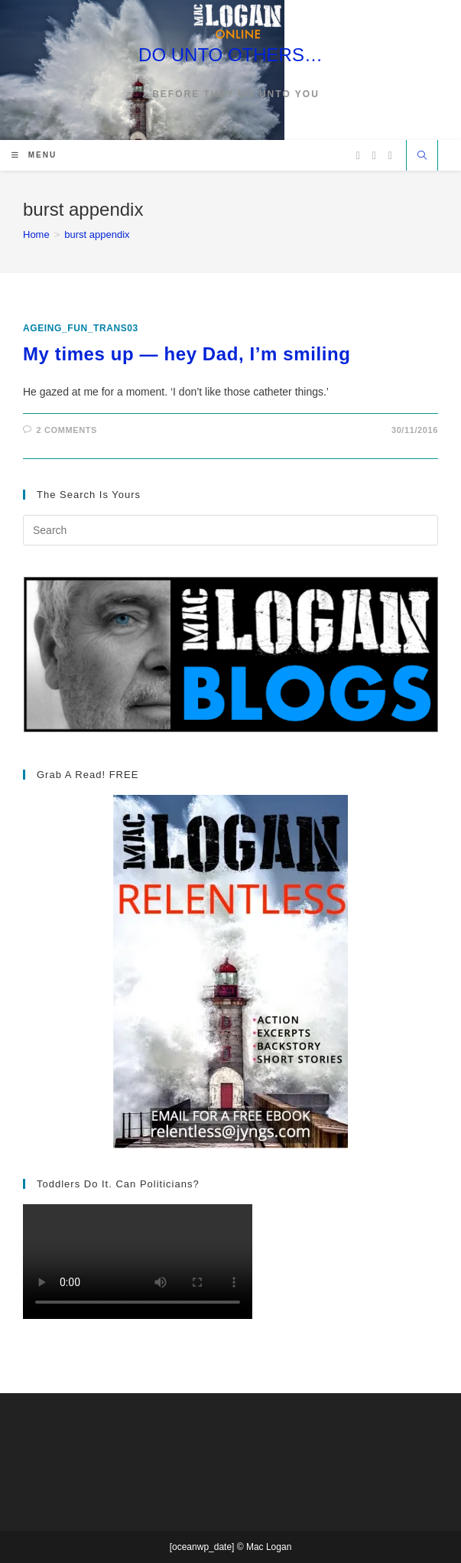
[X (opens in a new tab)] (358, 155)
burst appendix (96, 234)
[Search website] (422, 156)
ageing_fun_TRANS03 (80, 328)
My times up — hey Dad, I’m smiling (186, 354)
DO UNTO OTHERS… (230, 54)
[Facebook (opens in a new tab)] (374, 155)
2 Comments (67, 430)
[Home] (36, 234)
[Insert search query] (230, 530)
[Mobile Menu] (34, 155)
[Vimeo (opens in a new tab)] (390, 155)
